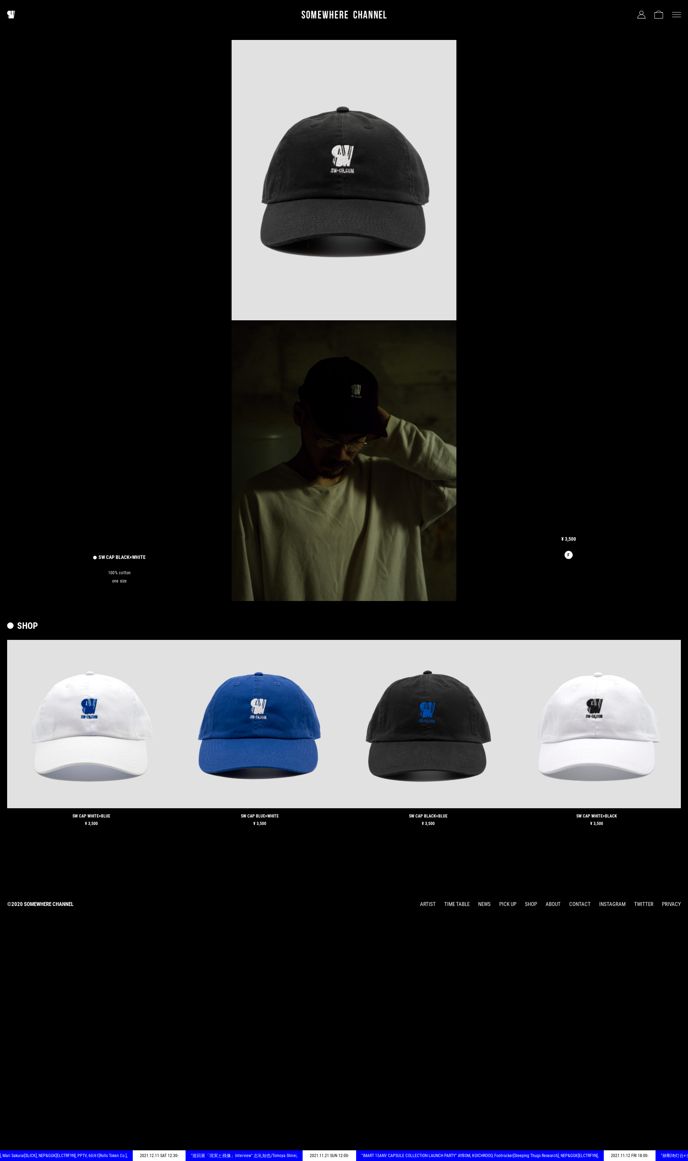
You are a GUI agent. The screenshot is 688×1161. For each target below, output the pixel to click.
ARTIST (428, 904)
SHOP (531, 904)
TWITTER (643, 904)
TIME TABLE (457, 904)
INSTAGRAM (612, 904)
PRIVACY (671, 904)
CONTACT (580, 904)
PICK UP (507, 904)
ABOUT (553, 904)
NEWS (484, 904)
